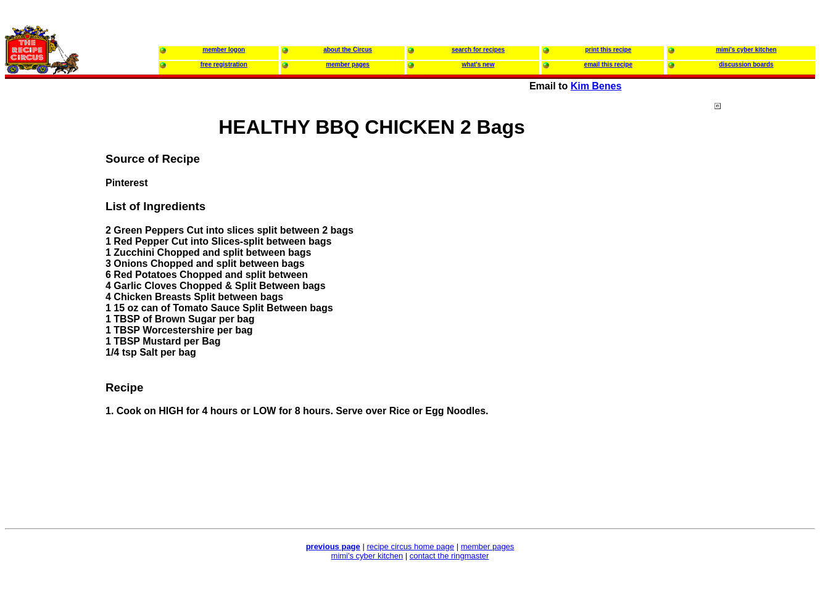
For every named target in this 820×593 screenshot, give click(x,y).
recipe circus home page (410, 546)
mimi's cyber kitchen (367, 555)
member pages (488, 546)
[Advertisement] (763, 338)
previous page (333, 546)
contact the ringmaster (449, 555)
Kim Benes (596, 86)
